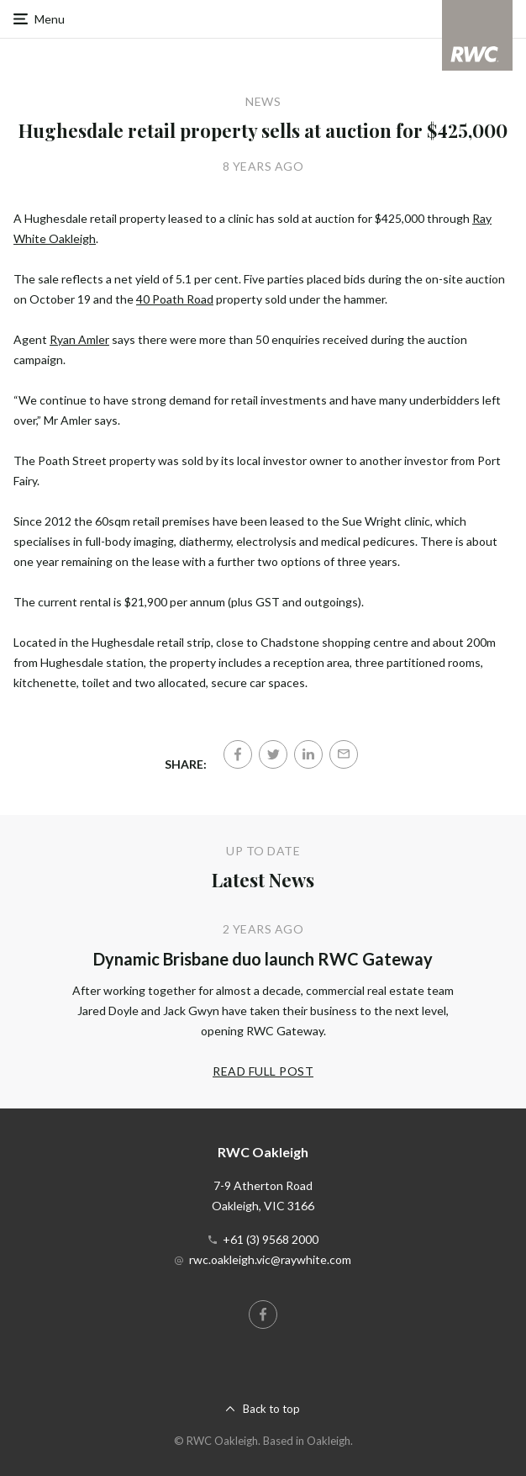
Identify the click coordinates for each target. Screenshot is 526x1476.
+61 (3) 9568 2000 (270, 1239)
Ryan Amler (79, 339)
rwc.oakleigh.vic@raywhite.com (270, 1259)
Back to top (271, 1408)
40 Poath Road (174, 299)
